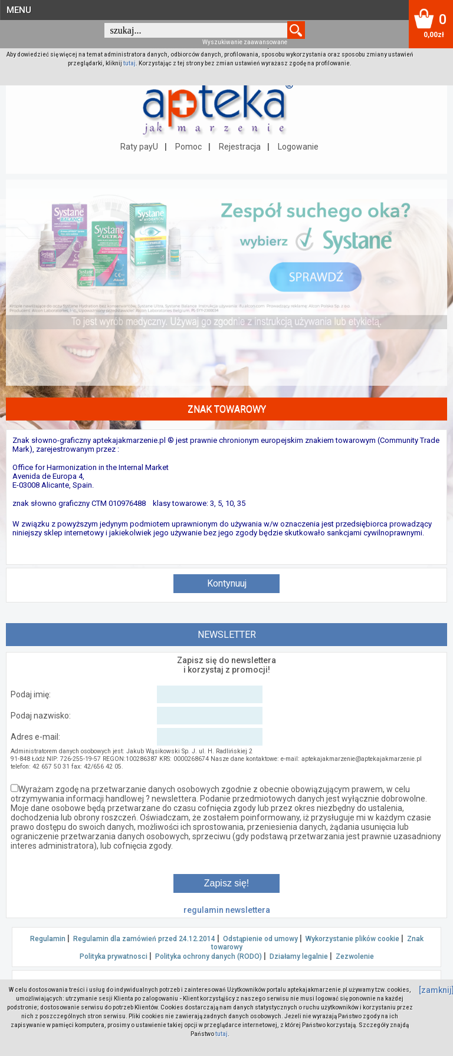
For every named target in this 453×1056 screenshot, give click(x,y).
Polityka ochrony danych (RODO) (208, 956)
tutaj (129, 63)
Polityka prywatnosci (113, 956)
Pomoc (188, 146)
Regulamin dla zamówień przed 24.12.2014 (144, 939)
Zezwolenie (355, 956)
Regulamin (47, 939)
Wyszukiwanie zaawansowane (244, 42)
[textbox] (195, 30)
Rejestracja (240, 146)
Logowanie (298, 146)
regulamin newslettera (226, 910)
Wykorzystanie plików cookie (352, 939)
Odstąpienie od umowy (260, 939)
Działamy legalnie (299, 956)
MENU (18, 10)
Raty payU (139, 146)
